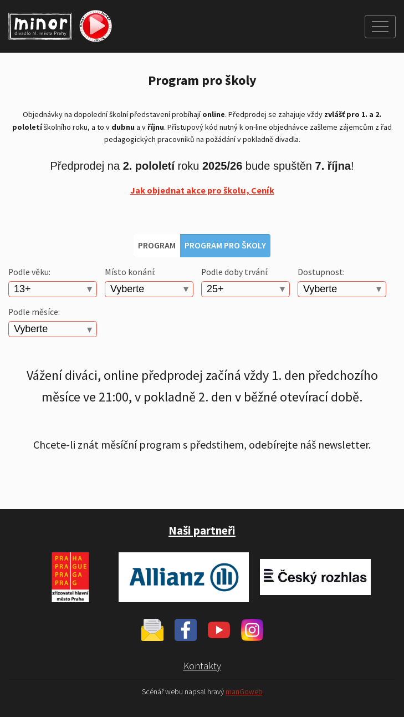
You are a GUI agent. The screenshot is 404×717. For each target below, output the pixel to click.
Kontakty (202, 665)
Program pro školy (225, 245)
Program (157, 245)
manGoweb (244, 691)
